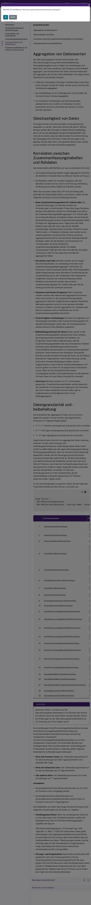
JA (6, 17)
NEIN (13, 17)
